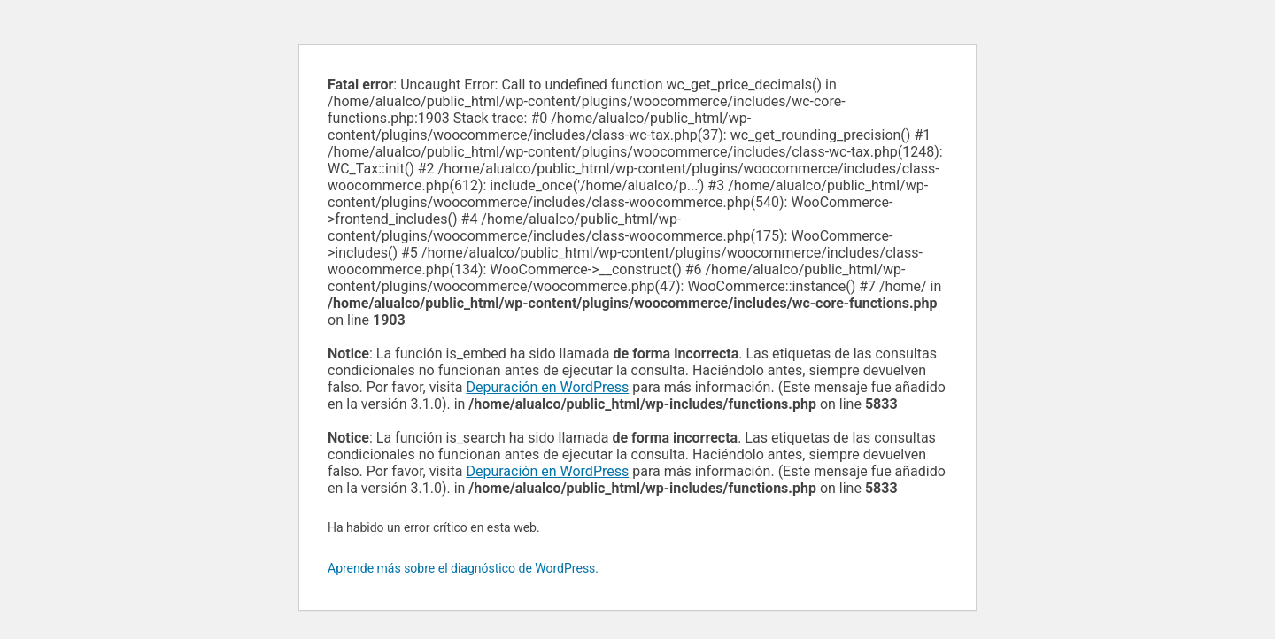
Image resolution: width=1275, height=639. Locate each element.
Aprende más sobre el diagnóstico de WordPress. (463, 568)
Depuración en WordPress (547, 387)
